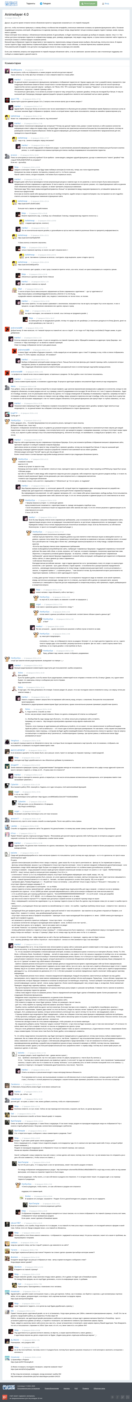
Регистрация (88, 4)
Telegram (45, 3)
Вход (105, 3)
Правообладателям (52, 1388)
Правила (85, 1388)
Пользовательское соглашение (28, 1388)
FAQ (76, 1388)
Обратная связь (99, 1388)
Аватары (66, 1388)
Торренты (30, 3)
